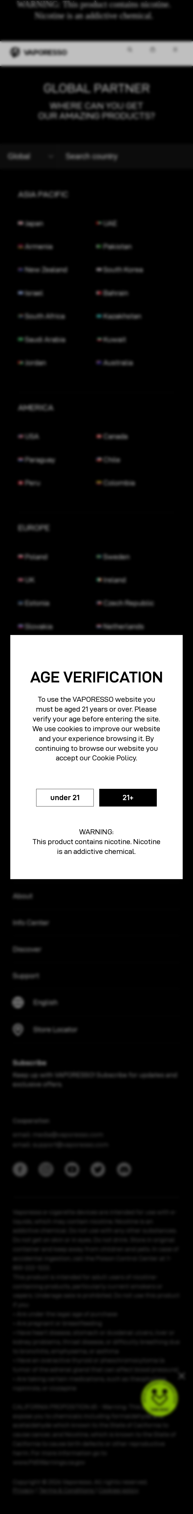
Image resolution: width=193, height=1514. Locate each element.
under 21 (60, 797)
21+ (133, 797)
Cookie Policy (114, 756)
